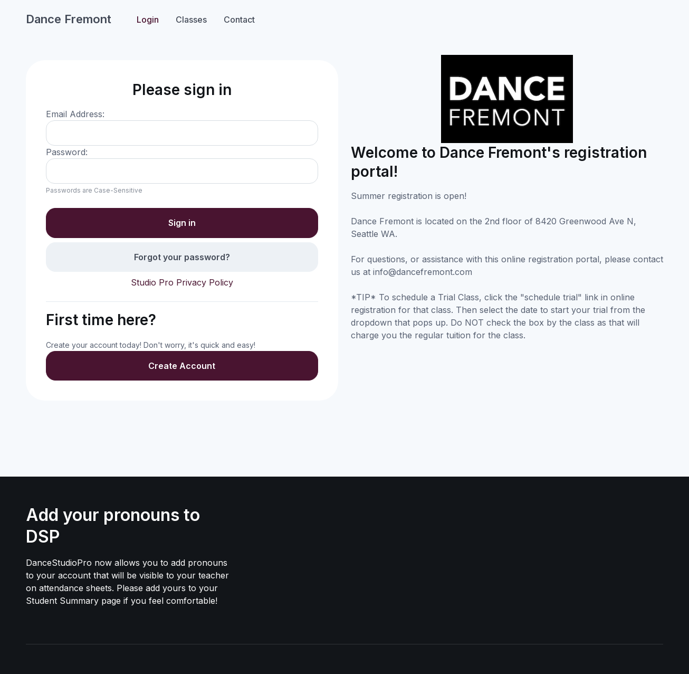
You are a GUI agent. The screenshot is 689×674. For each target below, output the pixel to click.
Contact (239, 19)
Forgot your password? (182, 257)
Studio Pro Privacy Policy (182, 282)
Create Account (181, 365)
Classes (191, 19)
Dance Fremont (68, 19)
